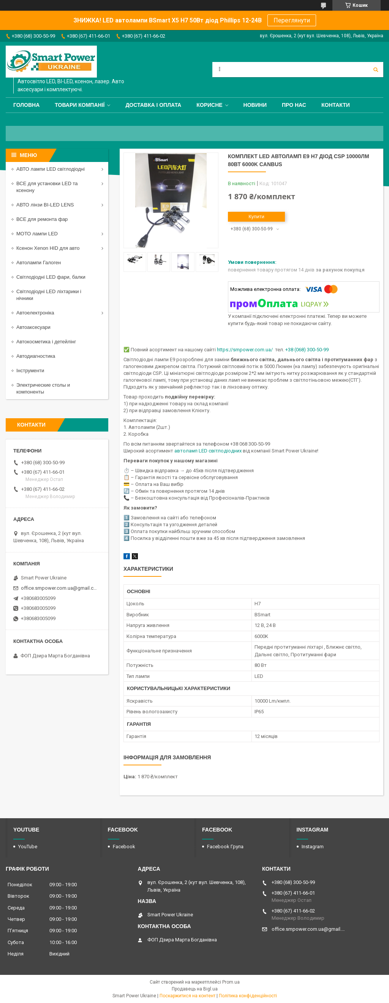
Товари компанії (79, 105)
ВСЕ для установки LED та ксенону (46, 187)
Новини (255, 105)
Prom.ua (231, 982)
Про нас (294, 105)
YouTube (27, 846)
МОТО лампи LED (37, 233)
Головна (26, 105)
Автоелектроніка (35, 313)
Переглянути (292, 20)
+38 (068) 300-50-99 (307, 349)
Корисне (209, 105)
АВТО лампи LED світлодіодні (50, 169)
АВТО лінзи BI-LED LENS (45, 205)
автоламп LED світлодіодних (208, 451)
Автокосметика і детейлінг (46, 341)
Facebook (124, 846)
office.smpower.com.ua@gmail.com (60, 588)
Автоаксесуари (33, 327)
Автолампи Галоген (38, 262)
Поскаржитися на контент (187, 995)
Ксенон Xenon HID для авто (47, 248)
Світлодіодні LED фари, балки (50, 277)
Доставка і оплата (153, 105)
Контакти (335, 105)
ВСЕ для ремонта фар (42, 219)
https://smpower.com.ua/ (245, 349)
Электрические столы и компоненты (43, 388)
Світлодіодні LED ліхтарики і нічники (48, 295)
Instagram (313, 846)
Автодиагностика (35, 356)
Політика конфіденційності (248, 995)
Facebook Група (225, 846)
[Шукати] (375, 69)
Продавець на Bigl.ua (195, 989)
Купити (256, 216)
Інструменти (30, 370)
